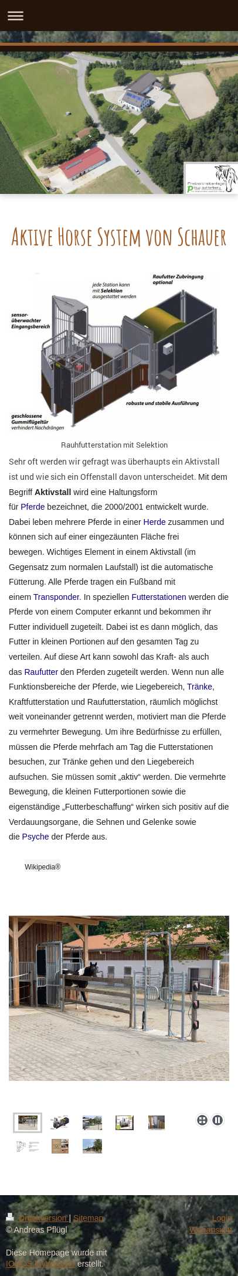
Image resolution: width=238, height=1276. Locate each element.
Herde (155, 522)
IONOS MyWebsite (40, 1263)
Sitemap (88, 1218)
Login (222, 1218)
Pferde (33, 506)
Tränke (199, 686)
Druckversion (37, 1218)
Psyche (35, 836)
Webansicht (210, 1229)
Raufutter (41, 672)
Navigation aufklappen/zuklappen (119, 15)
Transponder (56, 597)
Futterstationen (158, 597)
